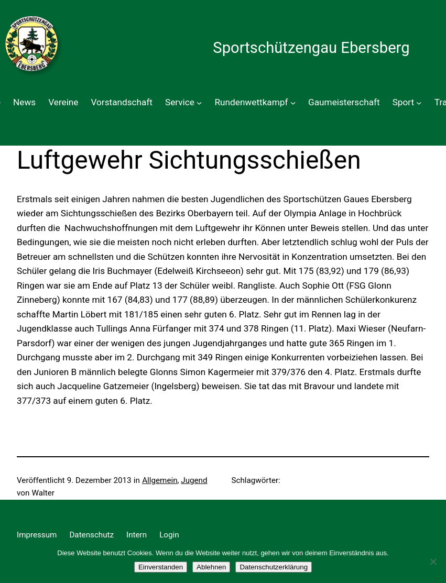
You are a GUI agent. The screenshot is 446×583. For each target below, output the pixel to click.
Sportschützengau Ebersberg (311, 48)
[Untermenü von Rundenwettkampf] (293, 102)
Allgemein (159, 480)
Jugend (194, 480)
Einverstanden (160, 567)
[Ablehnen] (433, 561)
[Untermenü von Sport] (418, 102)
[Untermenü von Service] (199, 102)
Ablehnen (211, 567)
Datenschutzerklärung (274, 567)
